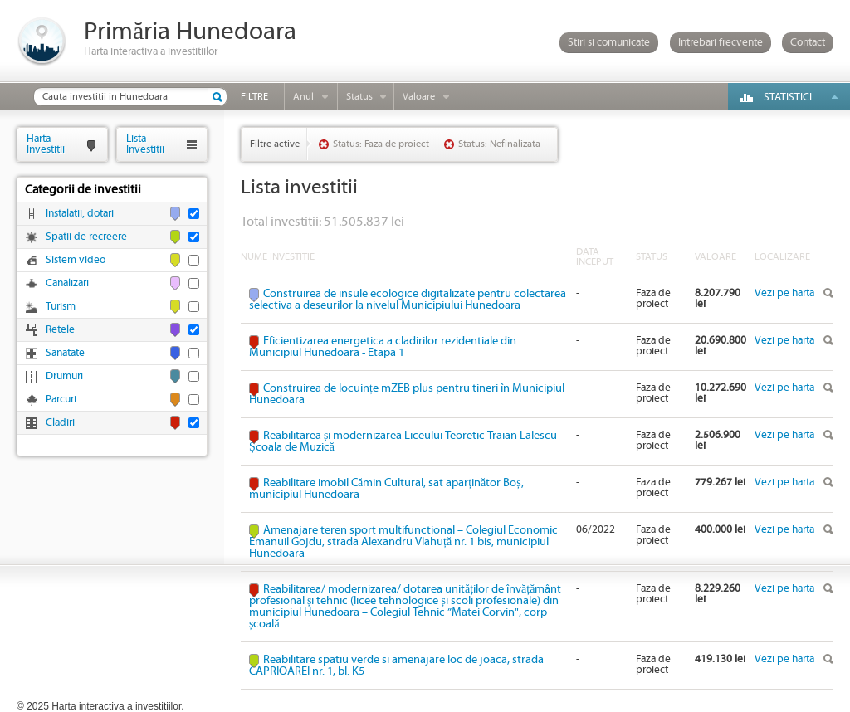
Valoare (419, 96)
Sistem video (75, 260)
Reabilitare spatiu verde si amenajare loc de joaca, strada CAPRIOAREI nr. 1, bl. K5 (396, 665)
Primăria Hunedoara (190, 32)
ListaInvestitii (145, 144)
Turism (61, 306)
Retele (60, 330)
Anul (303, 96)
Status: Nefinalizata (499, 144)
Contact (807, 43)
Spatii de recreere (86, 237)
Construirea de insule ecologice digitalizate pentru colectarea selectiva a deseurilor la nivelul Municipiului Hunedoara (407, 299)
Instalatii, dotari (80, 213)
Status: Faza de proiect (381, 144)
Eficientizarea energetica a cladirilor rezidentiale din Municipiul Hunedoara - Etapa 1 (382, 346)
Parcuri (61, 399)
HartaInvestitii (46, 144)
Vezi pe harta (784, 293)
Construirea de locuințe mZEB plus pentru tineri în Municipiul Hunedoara (406, 394)
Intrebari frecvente (720, 43)
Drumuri (64, 376)
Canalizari (67, 283)
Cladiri (60, 423)
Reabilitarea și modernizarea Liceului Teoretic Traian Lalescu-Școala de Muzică (404, 441)
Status (359, 96)
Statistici (788, 97)
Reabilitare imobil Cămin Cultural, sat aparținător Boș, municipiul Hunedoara (386, 488)
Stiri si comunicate (609, 43)
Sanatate (65, 353)
